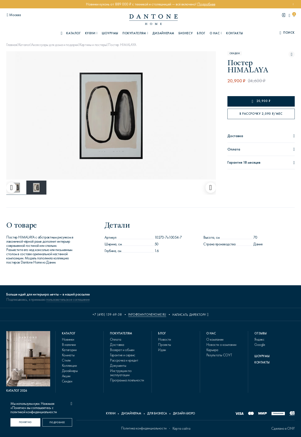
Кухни (110, 413)
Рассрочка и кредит (124, 360)
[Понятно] (25, 422)
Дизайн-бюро (184, 413)
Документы (118, 365)
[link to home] (153, 19)
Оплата (115, 339)
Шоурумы (110, 33)
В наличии (69, 345)
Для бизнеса (157, 413)
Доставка (117, 345)
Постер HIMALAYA (122, 44)
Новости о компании (221, 345)
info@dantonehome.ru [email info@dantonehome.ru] (147, 314)
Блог (201, 33)
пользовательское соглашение (67, 299)
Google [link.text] (259, 345)
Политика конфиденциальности (144, 428)
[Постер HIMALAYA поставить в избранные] (291, 54)
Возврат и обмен (122, 350)
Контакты (234, 33)
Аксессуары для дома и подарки (54, 44)
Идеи (162, 350)
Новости (164, 339)
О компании (214, 339)
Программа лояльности (127, 380)
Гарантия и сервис (122, 355)
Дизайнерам (163, 33)
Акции (66, 376)
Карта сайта (181, 428)
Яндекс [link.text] (259, 339)
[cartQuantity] (294, 15)
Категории (69, 350)
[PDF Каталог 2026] (28, 362)
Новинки (68, 339)
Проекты (164, 345)
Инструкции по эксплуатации (120, 373)
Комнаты (68, 355)
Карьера (212, 350)
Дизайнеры (70, 371)
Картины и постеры (93, 44)
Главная (11, 44)
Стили (66, 360)
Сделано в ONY (283, 428)
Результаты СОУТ (219, 355)
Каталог (24, 44)
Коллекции (69, 365)
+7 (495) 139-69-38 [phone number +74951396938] (107, 314)
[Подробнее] (57, 422)
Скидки (67, 381)
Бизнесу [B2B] (186, 33)
